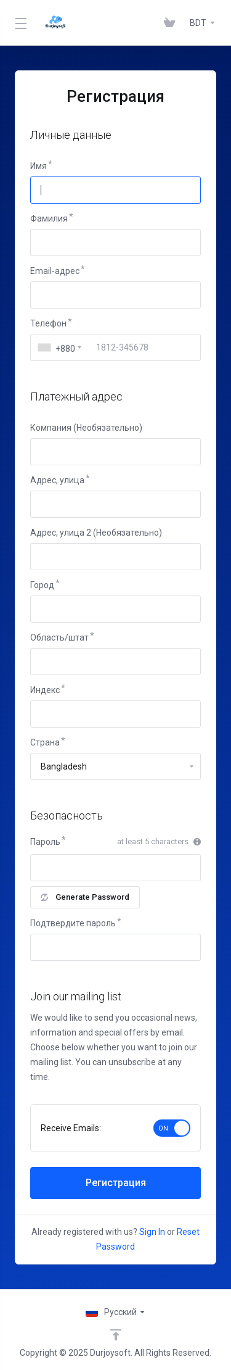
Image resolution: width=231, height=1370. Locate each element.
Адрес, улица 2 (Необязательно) (96, 533)
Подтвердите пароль (73, 923)
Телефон (48, 323)
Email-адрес (54, 271)
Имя (38, 166)
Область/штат (59, 637)
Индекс (45, 690)
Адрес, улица (57, 480)
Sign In (152, 1232)
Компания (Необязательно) (86, 428)
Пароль (45, 842)
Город (42, 585)
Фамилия (49, 218)
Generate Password (85, 897)
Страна (45, 742)
